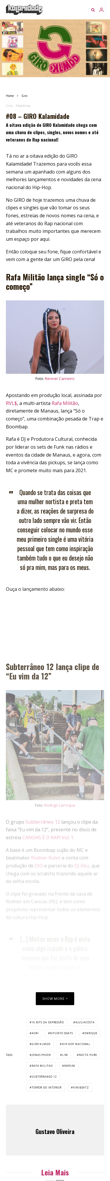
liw (65, 1055)
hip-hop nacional (76, 1044)
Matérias (23, 105)
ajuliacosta (85, 1022)
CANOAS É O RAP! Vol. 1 (47, 837)
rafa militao (42, 1066)
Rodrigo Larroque (59, 805)
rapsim (69, 1066)
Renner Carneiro (60, 378)
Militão (70, 403)
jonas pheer (41, 1055)
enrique (90, 1033)
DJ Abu (81, 865)
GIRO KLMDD (41, 1044)
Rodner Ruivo (46, 857)
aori (35, 1033)
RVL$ (11, 403)
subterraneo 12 (44, 1077)
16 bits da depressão (48, 1022)
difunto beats (61, 1033)
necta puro (88, 1055)
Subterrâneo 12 (43, 822)
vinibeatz (81, 1087)
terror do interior (47, 1087)
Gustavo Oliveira (55, 1131)
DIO (39, 865)
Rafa (57, 403)
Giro (9, 105)
